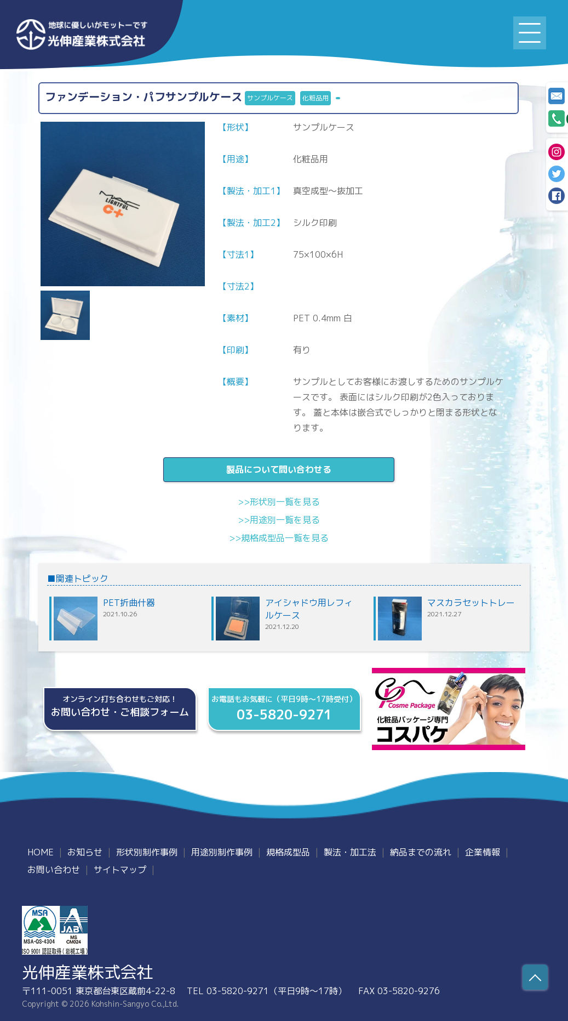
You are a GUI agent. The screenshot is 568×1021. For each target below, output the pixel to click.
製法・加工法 (350, 852)
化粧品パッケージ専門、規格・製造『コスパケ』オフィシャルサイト (448, 709)
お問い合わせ (53, 870)
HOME (40, 852)
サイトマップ (120, 870)
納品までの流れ (420, 852)
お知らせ (84, 852)
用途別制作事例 (222, 852)
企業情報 (482, 852)
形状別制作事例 (146, 852)
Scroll (529, 971)
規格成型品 (288, 852)
